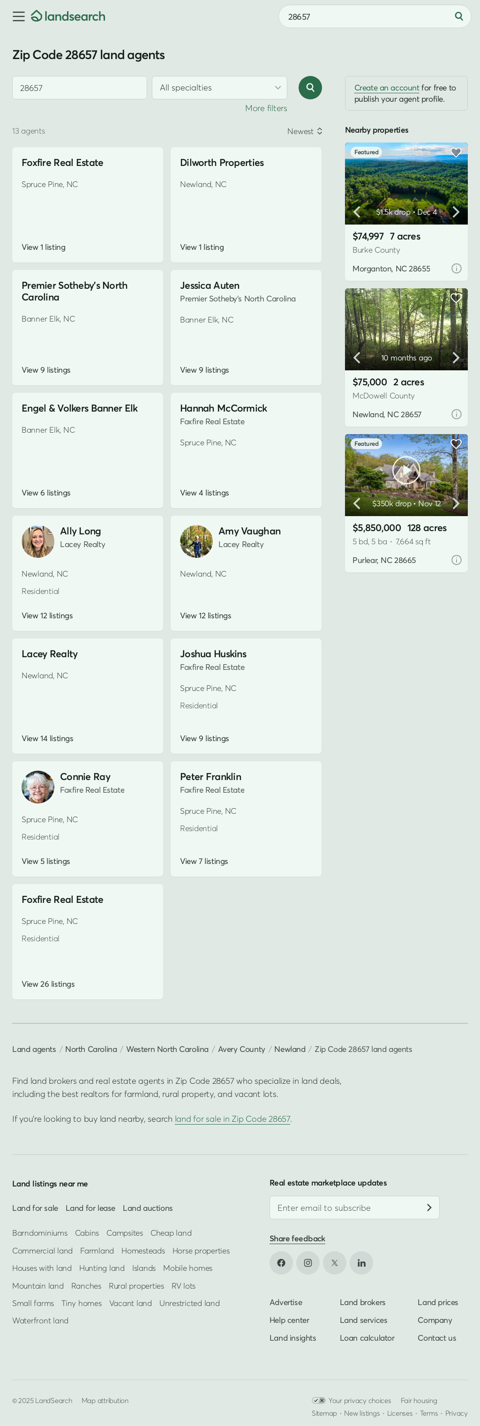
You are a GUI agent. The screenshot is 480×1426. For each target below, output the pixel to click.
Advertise (286, 1302)
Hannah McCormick (223, 408)
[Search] (459, 16)
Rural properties (136, 1286)
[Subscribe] (429, 1207)
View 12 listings (47, 615)
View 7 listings (204, 861)
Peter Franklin (210, 776)
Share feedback (297, 1238)
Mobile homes (187, 1268)
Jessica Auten (210, 285)
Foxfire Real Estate (62, 162)
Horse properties (201, 1250)
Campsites (124, 1233)
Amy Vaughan (249, 531)
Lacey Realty (49, 654)
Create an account (387, 87)
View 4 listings (204, 492)
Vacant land (130, 1303)
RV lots (183, 1286)
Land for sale (35, 1208)
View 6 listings (46, 492)
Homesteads (143, 1250)
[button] (15, 16)
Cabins (87, 1233)
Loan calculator (367, 1338)
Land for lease (90, 1208)
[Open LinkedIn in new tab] (361, 1263)
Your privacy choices (351, 1400)
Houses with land (42, 1268)
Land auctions (148, 1208)
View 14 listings (47, 738)
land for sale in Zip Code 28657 (232, 1119)
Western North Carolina (167, 1049)
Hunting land (102, 1268)
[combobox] (375, 16)
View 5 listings (46, 861)
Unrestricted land (189, 1303)
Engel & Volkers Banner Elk (79, 408)
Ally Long (80, 531)
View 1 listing (43, 247)
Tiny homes (81, 1303)
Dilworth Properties (221, 162)
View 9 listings (46, 370)
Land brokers (363, 1302)
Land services (364, 1320)
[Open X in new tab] (334, 1263)
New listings (362, 1413)
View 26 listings (48, 984)
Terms (429, 1413)
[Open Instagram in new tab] (308, 1263)
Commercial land (42, 1250)
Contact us (437, 1338)
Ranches (86, 1286)
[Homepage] (68, 16)
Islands (144, 1268)
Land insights (293, 1338)
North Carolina (91, 1049)
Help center (289, 1320)
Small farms (33, 1303)
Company (435, 1320)
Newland (289, 1049)
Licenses (400, 1413)
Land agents (34, 1049)
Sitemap (324, 1413)
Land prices (438, 1302)
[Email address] (355, 1207)
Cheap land (170, 1233)
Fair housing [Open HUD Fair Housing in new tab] (419, 1400)
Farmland (97, 1250)
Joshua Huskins (213, 654)
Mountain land (38, 1286)
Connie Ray (85, 776)
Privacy (456, 1413)
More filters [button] (266, 108)
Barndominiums (40, 1233)
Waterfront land (40, 1320)
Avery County (241, 1049)
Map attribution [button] (105, 1400)
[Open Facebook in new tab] (281, 1263)
